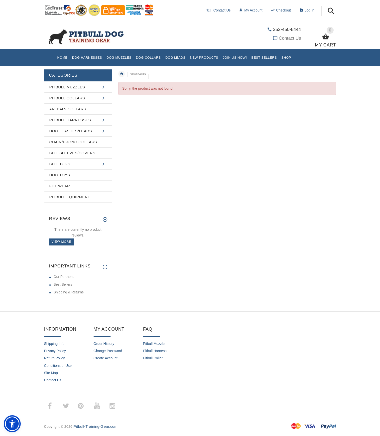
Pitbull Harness (154, 351)
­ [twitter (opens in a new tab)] (66, 406)
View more (61, 241)
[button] (331, 11)
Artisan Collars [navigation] (138, 73)
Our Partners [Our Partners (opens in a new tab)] (64, 277)
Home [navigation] (121, 74)
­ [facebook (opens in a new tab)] (52, 406)
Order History (104, 344)
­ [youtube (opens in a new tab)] (97, 406)
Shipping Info (54, 344)
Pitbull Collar (153, 358)
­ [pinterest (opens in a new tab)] (84, 406)
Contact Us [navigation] (219, 10)
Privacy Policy (55, 351)
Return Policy (54, 358)
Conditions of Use (58, 366)
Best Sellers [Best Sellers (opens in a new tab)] (63, 284)
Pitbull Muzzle (153, 344)
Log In (306, 10)
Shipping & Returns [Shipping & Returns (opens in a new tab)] (69, 292)
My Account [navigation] (250, 10)
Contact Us (290, 38)
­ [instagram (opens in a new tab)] (112, 406)
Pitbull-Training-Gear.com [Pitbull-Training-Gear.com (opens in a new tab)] (95, 426)
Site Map (51, 373)
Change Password (108, 351)
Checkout (281, 10)
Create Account (106, 358)
